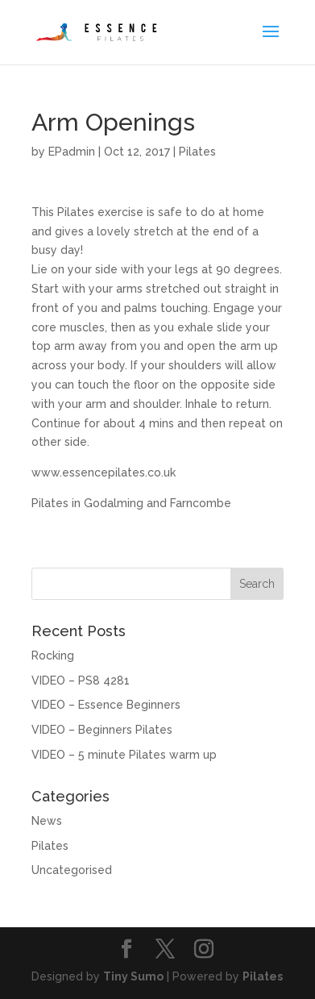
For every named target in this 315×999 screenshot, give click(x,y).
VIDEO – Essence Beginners (105, 704)
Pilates (197, 151)
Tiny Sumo (133, 976)
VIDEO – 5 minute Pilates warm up (124, 754)
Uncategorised (71, 870)
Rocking (52, 655)
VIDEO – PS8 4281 (80, 680)
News (46, 820)
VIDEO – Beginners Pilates (101, 729)
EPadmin (71, 151)
